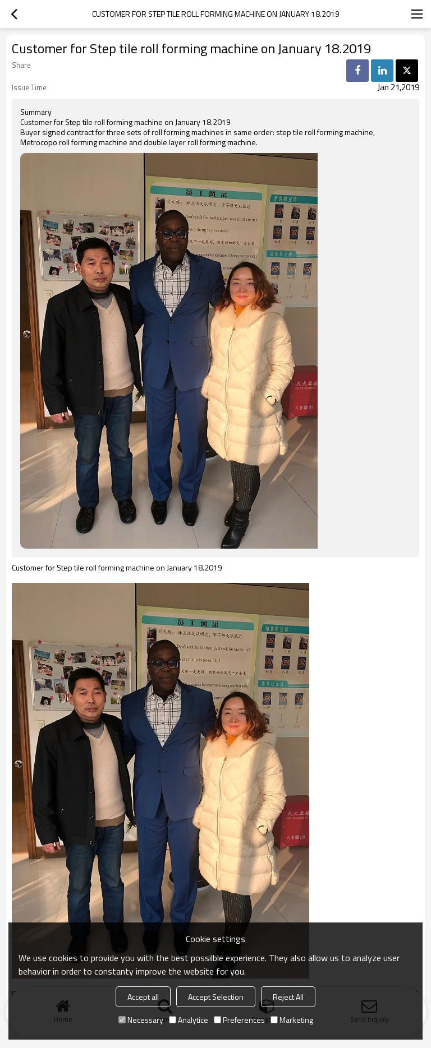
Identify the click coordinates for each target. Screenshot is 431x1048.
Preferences (239, 1020)
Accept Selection (216, 997)
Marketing (291, 1020)
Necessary (140, 1020)
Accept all (143, 997)
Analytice (188, 1020)
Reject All (288, 997)
